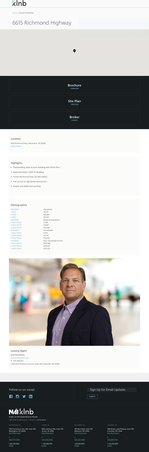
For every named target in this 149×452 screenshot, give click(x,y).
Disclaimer (32, 420)
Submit (92, 397)
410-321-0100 (79, 440)
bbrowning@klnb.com (20, 358)
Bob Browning (18, 355)
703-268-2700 (47, 440)
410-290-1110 (112, 440)
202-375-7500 (14, 440)
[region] (74, 52)
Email (11, 446)
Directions (16, 146)
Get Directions (15, 433)
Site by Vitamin (41, 420)
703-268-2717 (18, 361)
